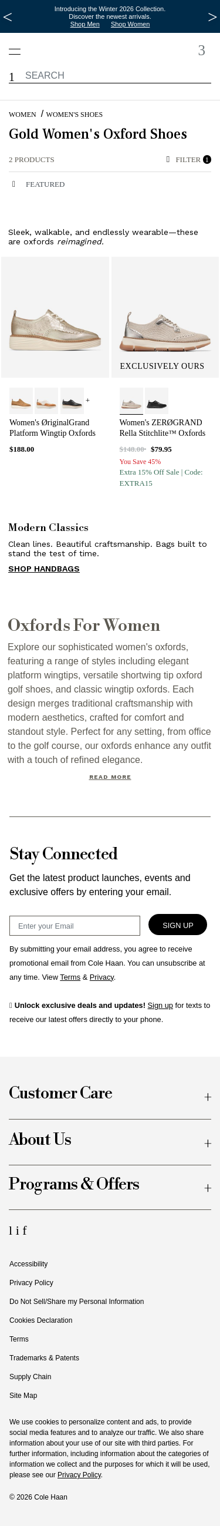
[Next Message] (213, 17)
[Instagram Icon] (19, 1230)
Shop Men (85, 24)
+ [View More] (88, 400)
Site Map (23, 1395)
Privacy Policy (31, 1283)
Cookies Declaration (40, 1320)
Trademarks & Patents (44, 1358)
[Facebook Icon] (24, 1230)
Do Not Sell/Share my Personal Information (76, 1302)
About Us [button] (40, 1140)
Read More (110, 777)
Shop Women (130, 24)
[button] (12, 77)
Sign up (160, 1005)
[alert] (85, 159)
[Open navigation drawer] (18, 45)
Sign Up (178, 925)
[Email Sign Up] (75, 925)
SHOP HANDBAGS (44, 568)
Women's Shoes (74, 114)
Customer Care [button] (60, 1094)
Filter (189, 159)
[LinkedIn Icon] (12, 1230)
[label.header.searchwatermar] (110, 75)
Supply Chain (30, 1377)
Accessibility (28, 1264)
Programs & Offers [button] (74, 1185)
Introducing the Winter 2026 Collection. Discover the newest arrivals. (110, 12)
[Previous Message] (7, 17)
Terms (19, 1339)
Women (22, 114)
